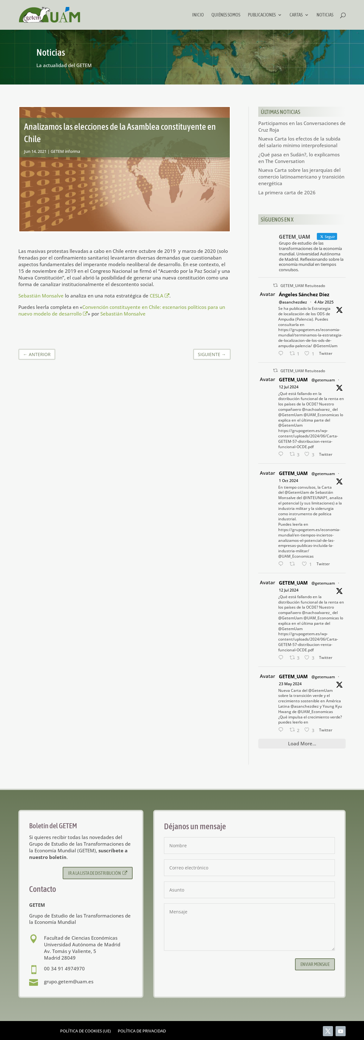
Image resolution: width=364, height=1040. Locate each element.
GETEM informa (65, 151)
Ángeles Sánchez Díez (304, 294)
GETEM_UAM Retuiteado (302, 285)
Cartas (296, 15)
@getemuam (323, 380)
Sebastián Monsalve (41, 295)
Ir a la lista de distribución (97, 873)
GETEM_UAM (293, 379)
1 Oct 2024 (288, 480)
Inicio (198, 15)
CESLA (159, 295)
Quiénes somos (225, 15)
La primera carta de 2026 (287, 192)
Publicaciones (262, 15)
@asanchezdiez (293, 302)
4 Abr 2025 (324, 302)
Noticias (325, 15)
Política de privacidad (142, 1031)
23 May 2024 (290, 683)
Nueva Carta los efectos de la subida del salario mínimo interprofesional (299, 141)
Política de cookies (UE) (85, 1031)
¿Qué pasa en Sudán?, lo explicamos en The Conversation (299, 157)
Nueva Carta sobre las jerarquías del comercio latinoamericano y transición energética (301, 176)
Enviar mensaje (314, 964)
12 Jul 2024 (288, 387)
